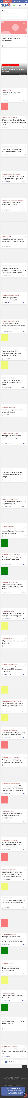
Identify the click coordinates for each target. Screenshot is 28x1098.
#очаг (15, 934)
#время (16, 499)
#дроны (16, 36)
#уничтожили (16, 174)
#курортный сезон (13, 146)
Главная (3, 13)
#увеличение (13, 1019)
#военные (7, 295)
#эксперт (14, 701)
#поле (6, 90)
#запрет (7, 1019)
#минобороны (8, 174)
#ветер (7, 348)
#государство (13, 117)
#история (7, 499)
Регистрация (17, 1)
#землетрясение (14, 433)
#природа (11, 611)
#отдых (8, 65)
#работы (17, 321)
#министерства (9, 1046)
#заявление (20, 200)
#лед (10, 90)
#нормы (19, 701)
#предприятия (9, 265)
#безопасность (17, 265)
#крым (7, 146)
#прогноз (11, 348)
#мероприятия (9, 783)
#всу (19, 295)
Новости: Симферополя (12, 13)
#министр (14, 200)
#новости (15, 840)
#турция (11, 840)
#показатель (16, 1046)
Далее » (20, 1061)
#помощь (7, 117)
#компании (8, 236)
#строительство (15, 65)
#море (3, 36)
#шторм (7, 470)
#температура (12, 407)
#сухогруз (13, 869)
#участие (12, 321)
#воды (6, 407)
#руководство (16, 783)
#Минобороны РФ (9, 36)
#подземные (17, 554)
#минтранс (8, 869)
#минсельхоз (8, 200)
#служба (7, 321)
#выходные (17, 348)
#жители (7, 433)
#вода (10, 470)
